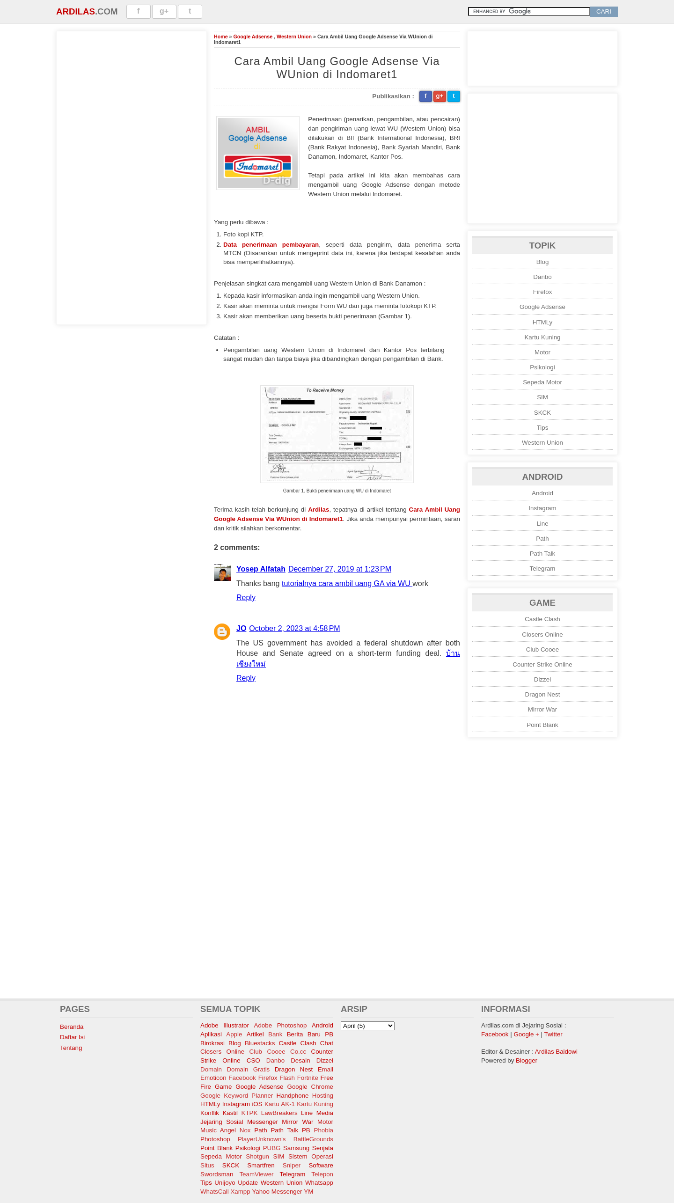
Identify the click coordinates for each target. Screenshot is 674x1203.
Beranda (71, 1026)
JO (241, 628)
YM (308, 1191)
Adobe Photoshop (280, 1025)
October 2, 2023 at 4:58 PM (294, 628)
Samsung (296, 1148)
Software (320, 1165)
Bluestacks (260, 1043)
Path (542, 538)
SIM (542, 397)
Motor (542, 352)
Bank (275, 1034)
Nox (245, 1130)
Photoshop (215, 1139)
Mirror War (542, 709)
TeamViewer (256, 1174)
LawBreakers (279, 1112)
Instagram (542, 508)
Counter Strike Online (542, 664)
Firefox (542, 291)
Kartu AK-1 (279, 1104)
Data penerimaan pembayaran (271, 244)
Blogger (526, 1060)
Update (248, 1182)
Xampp (240, 1191)
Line (542, 523)
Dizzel (542, 679)
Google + (526, 1034)
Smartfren (261, 1165)
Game (223, 1086)
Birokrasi (212, 1043)
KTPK (250, 1112)
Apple (234, 1034)
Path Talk (543, 553)
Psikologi (542, 367)
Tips (543, 427)
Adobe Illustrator (224, 1025)
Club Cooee (542, 649)
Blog (542, 261)
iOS (257, 1104)
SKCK (542, 412)
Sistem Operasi (310, 1156)
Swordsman (216, 1174)
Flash (287, 1077)
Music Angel (218, 1130)
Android (542, 493)
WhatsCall (214, 1191)
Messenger (262, 1121)
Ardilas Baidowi (556, 1051)
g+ (164, 11)
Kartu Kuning (542, 337)
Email (325, 1069)
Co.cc (298, 1051)
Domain (211, 1069)
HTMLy (542, 322)
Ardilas (75, 11)
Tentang (71, 1047)
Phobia (324, 1130)
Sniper (292, 1165)
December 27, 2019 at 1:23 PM (339, 569)
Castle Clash (542, 619)
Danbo (542, 276)
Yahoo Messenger (277, 1191)
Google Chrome (310, 1086)
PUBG (272, 1148)
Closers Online (542, 634)
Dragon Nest (542, 694)
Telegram (543, 568)
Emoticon (213, 1077)
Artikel (255, 1034)
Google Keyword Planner (236, 1095)
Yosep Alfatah (261, 569)
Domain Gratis (248, 1069)
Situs (207, 1165)
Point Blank (542, 724)
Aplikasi (211, 1034)
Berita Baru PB (310, 1034)
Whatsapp (319, 1182)
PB (306, 1130)
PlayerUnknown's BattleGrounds (285, 1139)
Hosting (322, 1095)
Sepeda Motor (542, 382)
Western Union (294, 36)
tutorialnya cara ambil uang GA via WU (347, 583)
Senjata (322, 1148)
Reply (246, 598)
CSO (253, 1060)
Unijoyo (224, 1182)
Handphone (293, 1095)
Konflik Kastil (219, 1112)
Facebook (242, 1077)
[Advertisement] (131, 176)
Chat (326, 1043)
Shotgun (257, 1156)
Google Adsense (252, 36)
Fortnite (307, 1077)
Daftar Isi (72, 1037)
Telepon (322, 1174)
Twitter (553, 1034)
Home (221, 36)
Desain (300, 1060)
